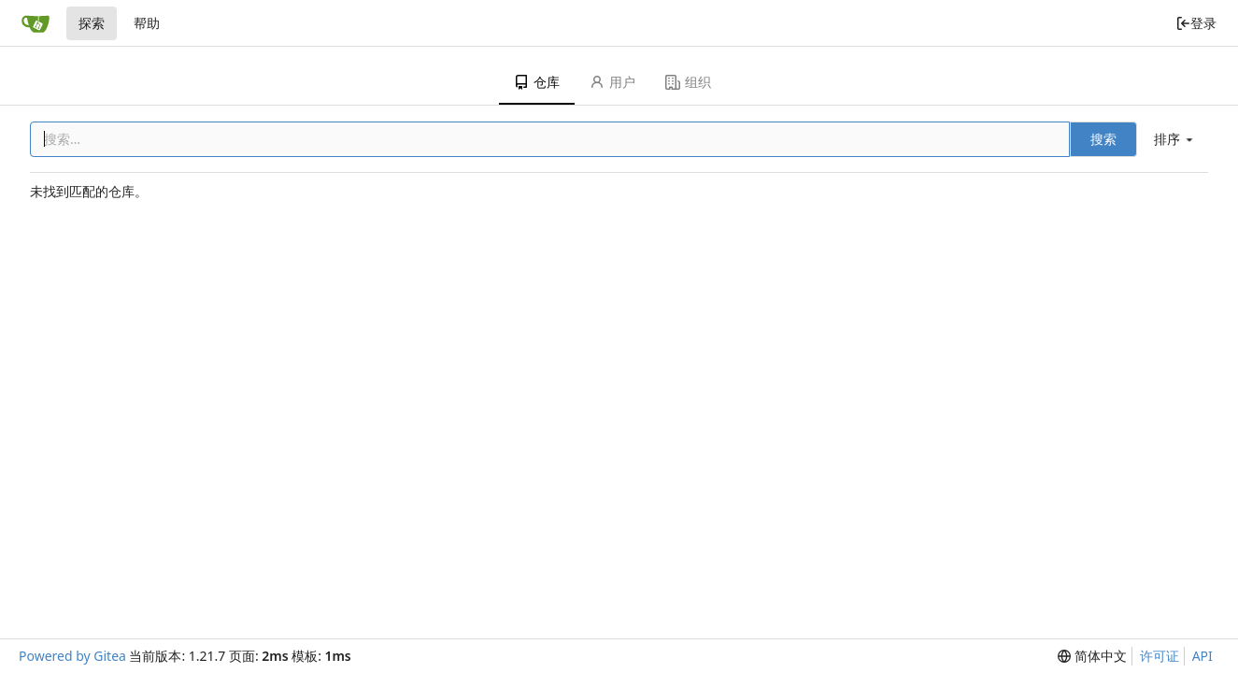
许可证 (1159, 656)
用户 (612, 82)
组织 (688, 82)
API (1202, 656)
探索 (91, 23)
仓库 (537, 82)
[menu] (1175, 139)
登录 (1196, 23)
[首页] (35, 23)
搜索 (1103, 139)
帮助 (147, 23)
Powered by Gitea (72, 656)
